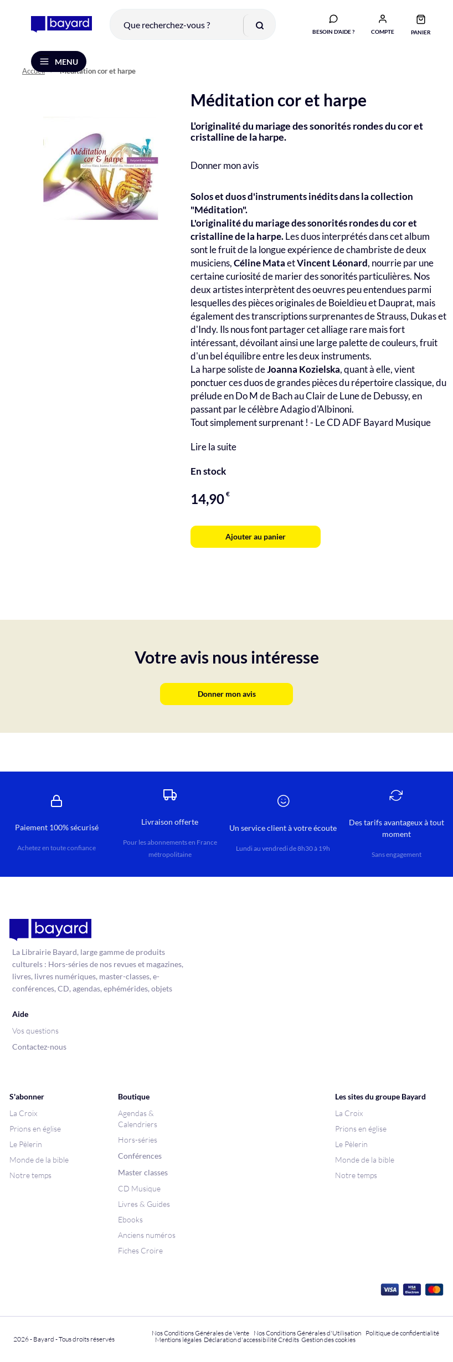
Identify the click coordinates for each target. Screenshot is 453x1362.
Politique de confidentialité (402, 1333)
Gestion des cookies (328, 1339)
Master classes (143, 1172)
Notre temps (30, 1175)
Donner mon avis (225, 165)
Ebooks (130, 1219)
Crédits (288, 1339)
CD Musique (139, 1188)
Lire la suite (213, 447)
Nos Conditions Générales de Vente (200, 1333)
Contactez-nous (39, 1046)
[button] (382, 23)
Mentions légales (178, 1339)
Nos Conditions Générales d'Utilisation (308, 1333)
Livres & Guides (144, 1204)
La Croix (23, 1113)
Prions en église (35, 1128)
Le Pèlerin (25, 1144)
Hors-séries (137, 1139)
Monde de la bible (39, 1159)
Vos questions (35, 1030)
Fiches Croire (140, 1250)
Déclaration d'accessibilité (240, 1339)
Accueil (33, 71)
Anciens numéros (147, 1235)
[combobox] (193, 24)
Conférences (140, 1155)
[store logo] (61, 24)
